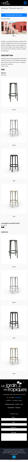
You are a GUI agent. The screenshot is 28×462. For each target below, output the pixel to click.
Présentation (11, 407)
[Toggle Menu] (25, 2)
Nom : (14, 417)
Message (14, 432)
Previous (3, 27)
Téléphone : (14, 427)
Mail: (14, 422)
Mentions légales (9, 404)
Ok (14, 456)
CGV (21, 404)
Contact (17, 404)
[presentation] (12, 445)
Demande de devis (14, 15)
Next (24, 27)
